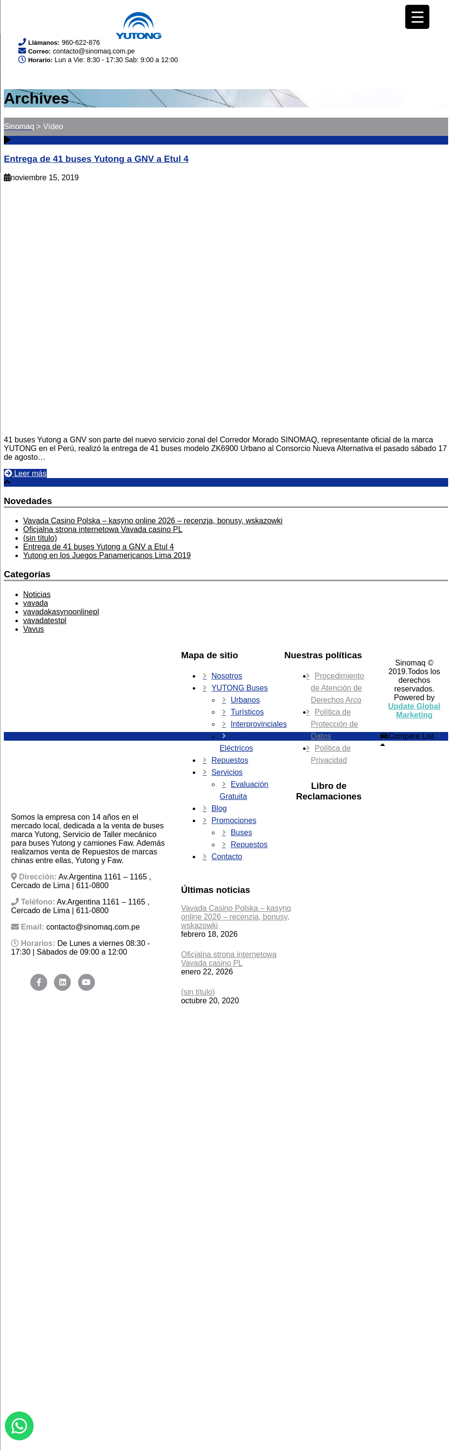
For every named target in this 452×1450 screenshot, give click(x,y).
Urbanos (245, 700)
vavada (35, 603)
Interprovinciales (259, 724)
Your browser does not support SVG (53, 19)
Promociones (234, 820)
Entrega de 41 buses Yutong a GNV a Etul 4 (96, 159)
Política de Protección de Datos (334, 724)
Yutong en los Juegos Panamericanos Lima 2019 (107, 555)
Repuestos (230, 760)
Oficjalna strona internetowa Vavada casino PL (103, 529)
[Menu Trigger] (417, 17)
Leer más (25, 473)
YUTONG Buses (240, 688)
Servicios (227, 772)
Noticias (37, 594)
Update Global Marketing (414, 710)
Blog (219, 808)
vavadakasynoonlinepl (61, 612)
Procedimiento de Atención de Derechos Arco (337, 688)
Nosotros (227, 676)
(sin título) (40, 538)
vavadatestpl (44, 620)
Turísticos (247, 712)
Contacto (227, 856)
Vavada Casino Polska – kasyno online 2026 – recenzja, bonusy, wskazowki (152, 521)
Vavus (33, 629)
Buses (241, 832)
